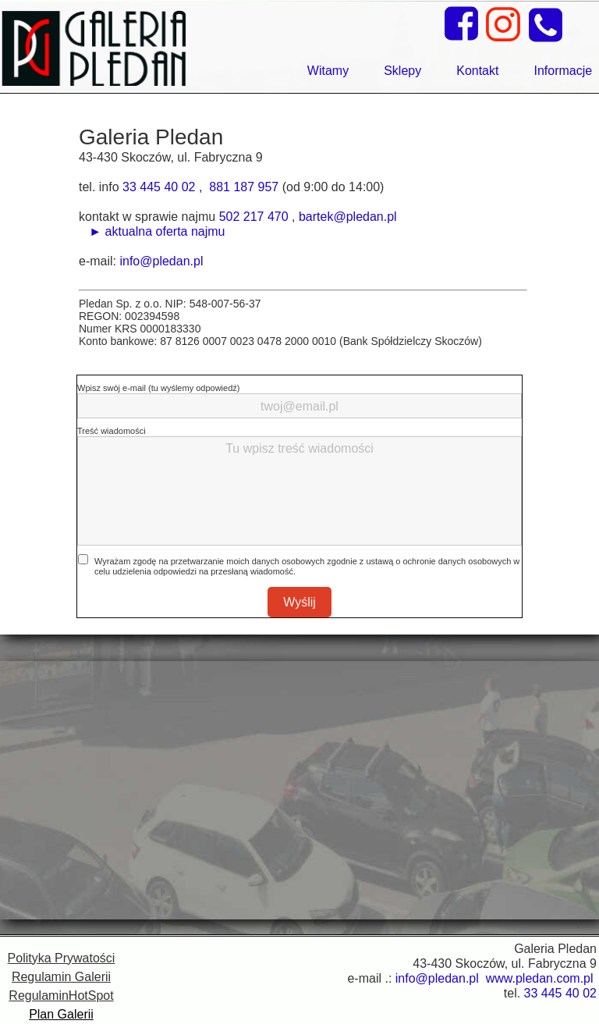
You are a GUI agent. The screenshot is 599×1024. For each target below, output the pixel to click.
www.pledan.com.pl (541, 978)
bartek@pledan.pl (348, 216)
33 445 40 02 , (164, 187)
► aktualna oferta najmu (154, 231)
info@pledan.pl (161, 261)
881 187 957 (243, 187)
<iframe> (299, 790)
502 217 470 (254, 216)
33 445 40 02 (560, 993)
